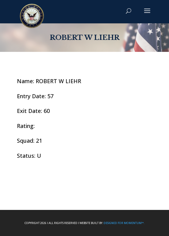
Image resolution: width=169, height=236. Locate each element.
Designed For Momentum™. (124, 223)
